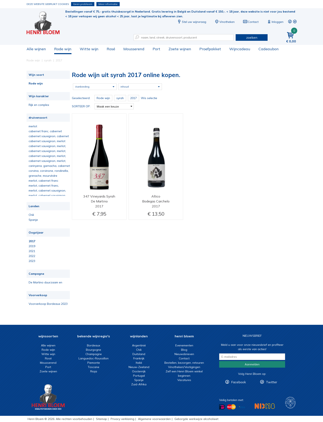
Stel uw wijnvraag (191, 22)
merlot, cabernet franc (43, 180)
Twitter (271, 382)
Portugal (139, 376)
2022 (32, 256)
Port (156, 49)
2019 (32, 246)
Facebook (238, 382)
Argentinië (139, 345)
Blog (184, 350)
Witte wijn (89, 49)
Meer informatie (108, 4)
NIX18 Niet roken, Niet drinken (265, 406)
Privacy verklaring (122, 419)
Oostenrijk (139, 371)
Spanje (33, 220)
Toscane (93, 367)
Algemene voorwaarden (154, 419)
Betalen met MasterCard (231, 407)
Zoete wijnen (180, 49)
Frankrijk (138, 358)
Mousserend (133, 49)
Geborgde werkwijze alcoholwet (196, 419)
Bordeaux (93, 345)
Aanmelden (252, 364)
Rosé (111, 49)
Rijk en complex (39, 105)
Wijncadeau (239, 49)
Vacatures (184, 380)
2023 (32, 261)
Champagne (93, 354)
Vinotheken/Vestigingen (184, 367)
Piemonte (93, 363)
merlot (33, 126)
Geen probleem (82, 4)
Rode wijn (62, 49)
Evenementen (184, 345)
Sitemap (101, 419)
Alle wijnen (36, 49)
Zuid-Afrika (138, 384)
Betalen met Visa (242, 407)
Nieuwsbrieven (184, 354)
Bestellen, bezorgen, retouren (184, 363)
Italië (139, 363)
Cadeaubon (269, 49)
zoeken (251, 37)
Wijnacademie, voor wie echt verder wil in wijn (290, 403)
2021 (32, 251)
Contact (251, 22)
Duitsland (138, 354)
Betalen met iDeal (222, 407)
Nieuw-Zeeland (139, 367)
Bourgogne (93, 350)
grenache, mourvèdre (43, 176)
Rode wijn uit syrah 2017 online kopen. (46, 22)
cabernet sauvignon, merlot (47, 141)
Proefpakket (210, 49)
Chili (31, 215)
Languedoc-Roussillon (93, 358)
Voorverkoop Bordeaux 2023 (48, 304)
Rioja (93, 371)
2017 (32, 241)
